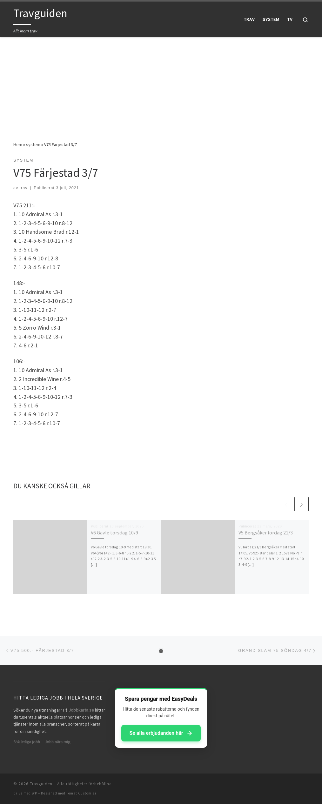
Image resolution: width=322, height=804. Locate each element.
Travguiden (41, 784)
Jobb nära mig (57, 742)
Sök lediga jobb (26, 742)
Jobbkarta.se (81, 710)
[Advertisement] (161, 84)
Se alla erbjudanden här (160, 733)
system (33, 144)
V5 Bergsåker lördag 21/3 (265, 532)
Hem (17, 144)
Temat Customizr (81, 793)
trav (24, 188)
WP (34, 793)
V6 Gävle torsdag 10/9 (114, 532)
